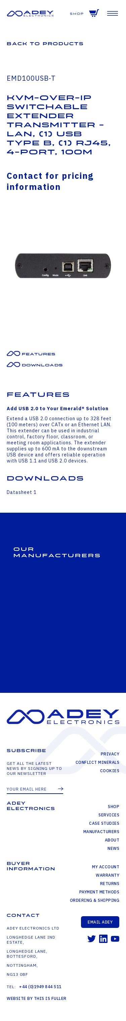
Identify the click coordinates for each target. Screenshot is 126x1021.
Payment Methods (99, 891)
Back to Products (45, 44)
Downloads (42, 365)
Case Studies (104, 823)
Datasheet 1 (22, 492)
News (113, 848)
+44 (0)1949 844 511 (40, 986)
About (112, 840)
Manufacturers (101, 831)
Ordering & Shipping (95, 900)
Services (108, 814)
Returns (110, 883)
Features (38, 354)
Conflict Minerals (98, 762)
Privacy (110, 753)
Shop (77, 14)
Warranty (107, 875)
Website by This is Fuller (37, 998)
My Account (105, 866)
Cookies (110, 770)
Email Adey (100, 922)
